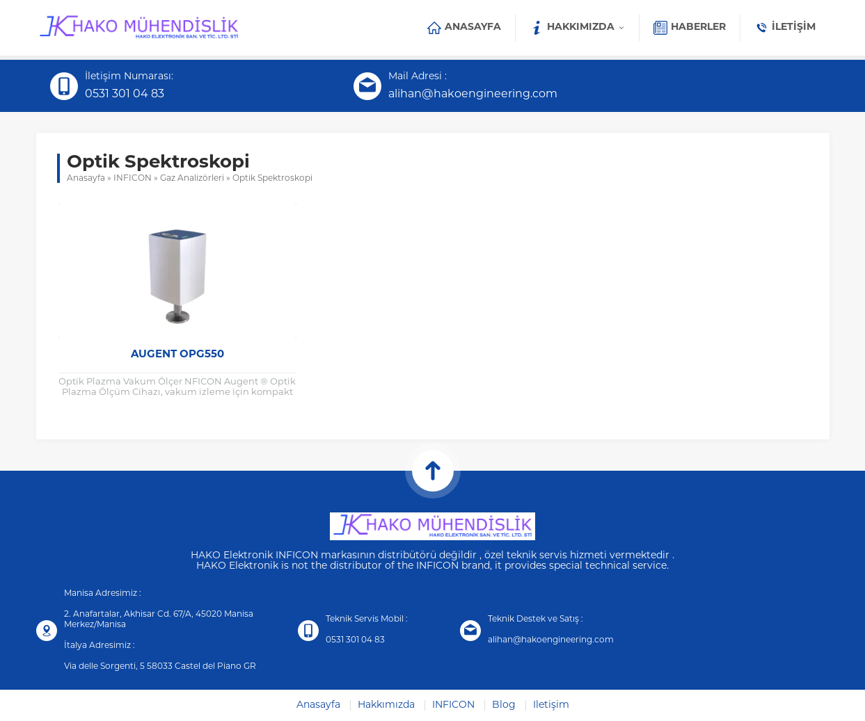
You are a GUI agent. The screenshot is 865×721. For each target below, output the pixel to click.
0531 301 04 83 (124, 94)
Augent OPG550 (177, 355)
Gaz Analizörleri (192, 179)
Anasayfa (86, 179)
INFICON (132, 179)
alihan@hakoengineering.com (472, 94)
